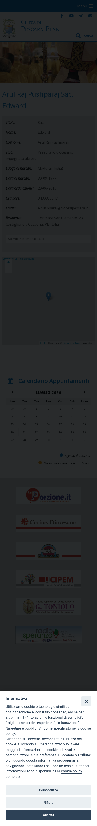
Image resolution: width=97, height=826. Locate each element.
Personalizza (48, 790)
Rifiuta (48, 803)
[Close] (86, 701)
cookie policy (71, 771)
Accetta (48, 815)
